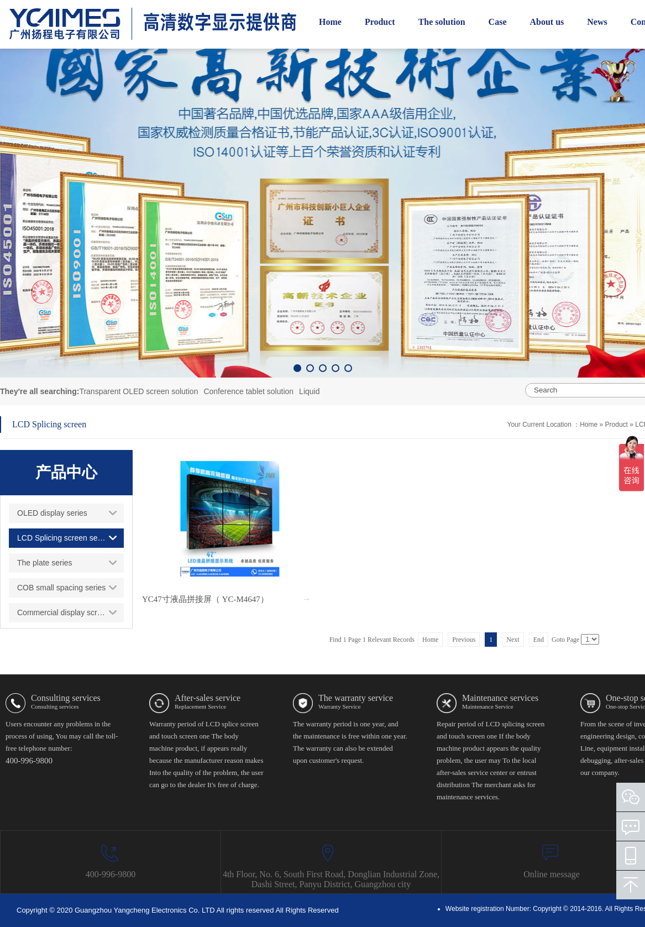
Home (588, 424)
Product (617, 424)
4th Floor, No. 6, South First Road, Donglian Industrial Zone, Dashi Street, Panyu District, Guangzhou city (331, 879)
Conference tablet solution (248, 391)
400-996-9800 (111, 874)
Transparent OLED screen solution (138, 391)
